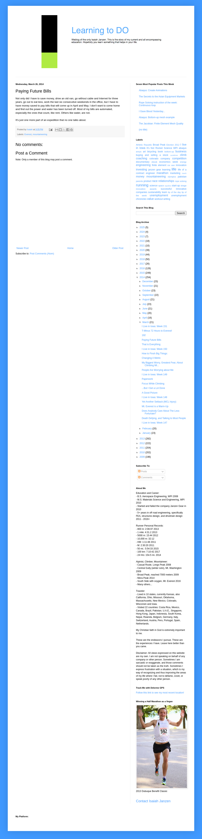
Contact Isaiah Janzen (153, 801)
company (165, 158)
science (154, 185)
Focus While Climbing (153, 383)
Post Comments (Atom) (42, 253)
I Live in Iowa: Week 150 (154, 349)
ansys (138, 151)
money (140, 176)
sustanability (154, 192)
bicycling (151, 151)
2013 (142, 438)
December (148, 281)
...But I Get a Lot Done (153, 388)
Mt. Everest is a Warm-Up (155, 406)
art (144, 151)
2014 (142, 277)
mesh (184, 173)
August (146, 299)
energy (183, 162)
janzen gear (154, 169)
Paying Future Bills (151, 340)
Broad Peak (159, 144)
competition (179, 158)
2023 (142, 236)
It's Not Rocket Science (159, 148)
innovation (181, 165)
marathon (162, 173)
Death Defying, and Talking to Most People (164, 418)
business (180, 151)
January (146, 433)
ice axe (171, 165)
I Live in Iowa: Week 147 (154, 422)
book (160, 151)
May (144, 313)
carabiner (174, 155)
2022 (142, 241)
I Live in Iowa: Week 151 (154, 326)
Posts (142, 471)
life (174, 169)
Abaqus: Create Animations (153, 90)
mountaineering (40, 134)
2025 (142, 227)
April (145, 317)
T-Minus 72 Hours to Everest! (157, 330)
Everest (28, 134)
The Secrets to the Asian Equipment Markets (162, 96)
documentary (142, 162)
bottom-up (169, 151)
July (144, 304)
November (148, 286)
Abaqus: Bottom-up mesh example (157, 117)
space (161, 185)
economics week (168, 162)
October (146, 290)
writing (166, 199)
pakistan (182, 176)
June (145, 308)
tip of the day (174, 192)
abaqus (182, 148)
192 (144, 335)
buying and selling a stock (152, 155)
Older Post (117, 248)
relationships (166, 180)
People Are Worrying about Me (157, 370)
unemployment (159, 195)
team (164, 192)
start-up (176, 185)
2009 (142, 457)
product (147, 181)
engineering (143, 165)
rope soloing (180, 181)
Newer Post (23, 248)
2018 (142, 259)
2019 (142, 254)
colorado (153, 158)
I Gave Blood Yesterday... (152, 111)
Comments (145, 477)
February (147, 428)
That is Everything (151, 344)
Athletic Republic (144, 145)
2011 (142, 447)
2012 (142, 443)
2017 (142, 263)
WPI (175, 148)
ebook (154, 162)
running (142, 185)
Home (70, 248)
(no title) (143, 129)
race (155, 180)
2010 (142, 452)
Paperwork (147, 379)
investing (141, 169)
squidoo (168, 186)
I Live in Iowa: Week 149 (154, 374)
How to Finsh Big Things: (155, 353)
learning (166, 169)
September (148, 295)
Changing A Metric (151, 358)
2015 (142, 273)
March (146, 322)
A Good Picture (150, 392)
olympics (172, 176)
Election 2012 (172, 145)
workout (159, 199)
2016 (142, 268)
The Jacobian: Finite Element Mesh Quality (161, 123)
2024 (142, 231)
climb (183, 154)
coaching (141, 158)
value (150, 198)
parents (139, 181)
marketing (175, 173)
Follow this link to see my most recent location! (160, 692)
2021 (142, 245)
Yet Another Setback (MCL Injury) (159, 401)
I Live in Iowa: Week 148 (154, 397)
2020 (142, 250)
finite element (159, 165)
